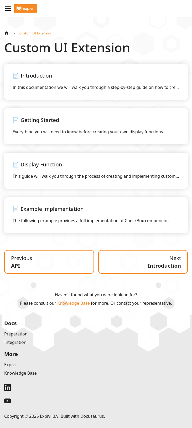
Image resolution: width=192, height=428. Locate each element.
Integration (15, 342)
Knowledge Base (73, 303)
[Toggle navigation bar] (8, 8)
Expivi (10, 365)
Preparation (16, 334)
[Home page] (6, 33)
